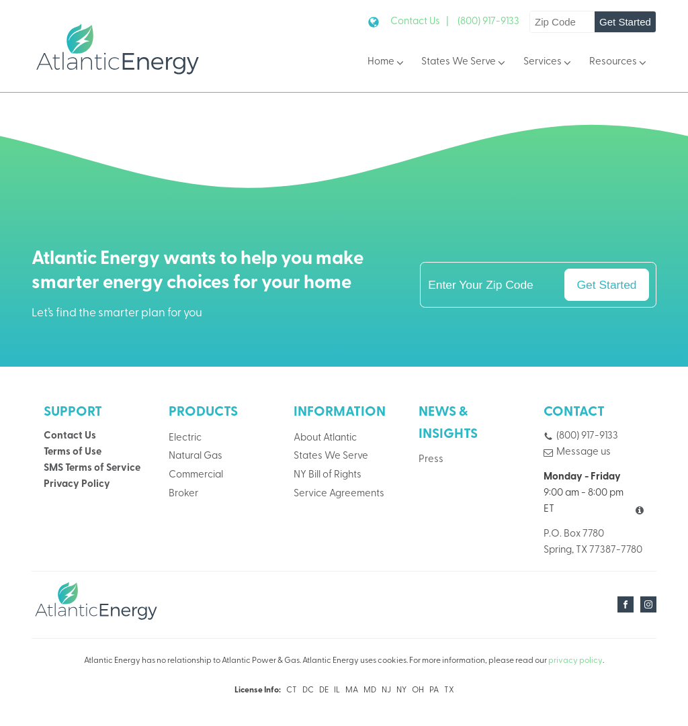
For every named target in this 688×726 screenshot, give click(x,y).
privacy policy (575, 661)
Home (387, 63)
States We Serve (464, 63)
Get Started (625, 22)
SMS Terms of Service (92, 468)
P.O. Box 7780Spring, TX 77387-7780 (593, 542)
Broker (183, 494)
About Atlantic (325, 438)
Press (431, 460)
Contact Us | (419, 22)
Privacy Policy (77, 485)
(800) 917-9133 (488, 22)
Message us (583, 452)
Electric (185, 438)
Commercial (196, 475)
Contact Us (70, 436)
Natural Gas (195, 456)
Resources (618, 63)
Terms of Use (72, 452)
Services (548, 63)
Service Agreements (339, 494)
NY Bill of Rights (327, 475)
